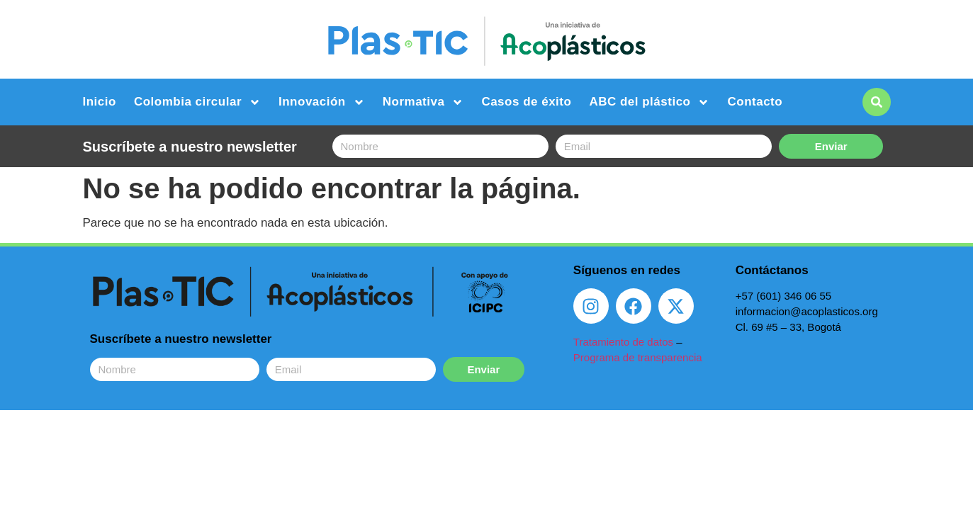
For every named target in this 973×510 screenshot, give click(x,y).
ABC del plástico (649, 102)
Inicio (99, 101)
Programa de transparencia (637, 357)
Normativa (423, 102)
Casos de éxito (526, 101)
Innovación (322, 102)
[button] (876, 102)
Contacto (754, 101)
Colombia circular (197, 102)
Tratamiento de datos (623, 342)
